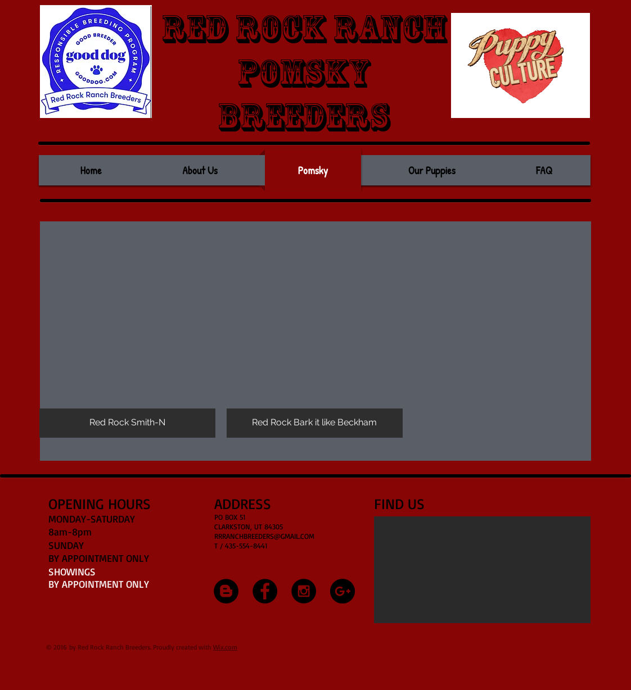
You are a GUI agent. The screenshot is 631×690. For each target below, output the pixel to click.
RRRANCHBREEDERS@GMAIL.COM (264, 536)
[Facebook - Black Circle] (265, 591)
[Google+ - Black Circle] (342, 591)
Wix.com (225, 647)
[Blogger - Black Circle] (226, 591)
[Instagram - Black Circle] (303, 591)
